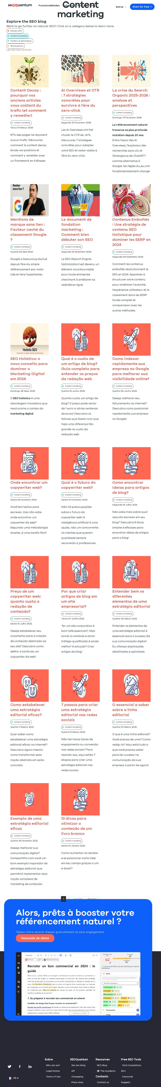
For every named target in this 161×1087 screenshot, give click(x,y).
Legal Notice (52, 1040)
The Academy (106, 1040)
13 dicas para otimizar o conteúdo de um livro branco (79, 792)
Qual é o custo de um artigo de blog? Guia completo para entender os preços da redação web (80, 358)
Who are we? (53, 1034)
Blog (82, 6)
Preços (73, 6)
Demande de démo (35, 907)
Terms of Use (53, 1045)
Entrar (126, 7)
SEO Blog (102, 1034)
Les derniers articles (17, 49)
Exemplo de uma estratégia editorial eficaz (27, 792)
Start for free (144, 7)
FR (13, 1047)
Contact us (102, 1051)
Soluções (62, 6)
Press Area (77, 1051)
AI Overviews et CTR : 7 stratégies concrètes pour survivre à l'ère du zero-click (79, 100)
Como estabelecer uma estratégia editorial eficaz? (26, 684)
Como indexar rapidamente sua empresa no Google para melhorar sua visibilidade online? (130, 358)
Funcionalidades (47, 6)
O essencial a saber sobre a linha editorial (130, 684)
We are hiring (78, 1034)
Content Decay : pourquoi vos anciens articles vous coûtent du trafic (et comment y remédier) (29, 100)
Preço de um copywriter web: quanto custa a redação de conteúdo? (24, 580)
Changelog (77, 1045)
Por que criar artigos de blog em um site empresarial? (79, 575)
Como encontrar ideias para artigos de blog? (129, 472)
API (73, 1040)
